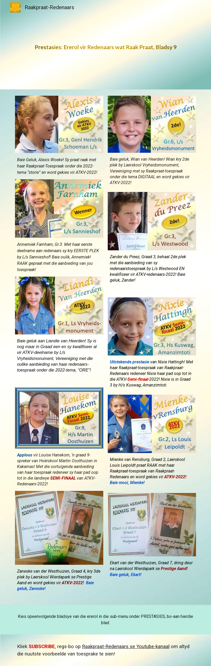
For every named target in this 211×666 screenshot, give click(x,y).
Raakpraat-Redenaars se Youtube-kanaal (125, 646)
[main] (105, 44)
